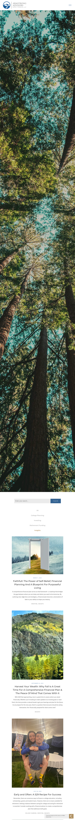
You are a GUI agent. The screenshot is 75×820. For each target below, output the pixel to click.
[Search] (32, 501)
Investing (37, 520)
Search (55, 501)
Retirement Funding (37, 525)
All (37, 510)
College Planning (37, 515)
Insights (37, 530)
